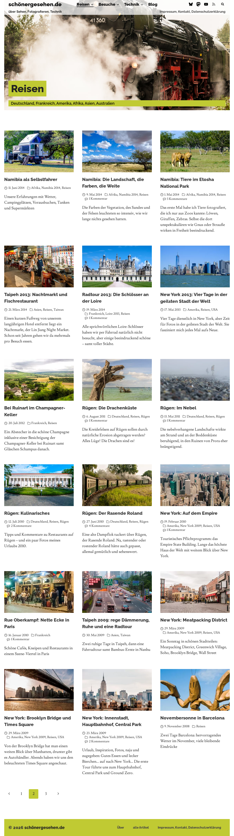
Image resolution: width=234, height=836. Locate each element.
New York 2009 (191, 526)
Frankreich (96, 314)
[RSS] (213, 4)
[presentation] (39, 151)
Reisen (66, 188)
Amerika (193, 310)
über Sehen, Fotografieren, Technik (35, 11)
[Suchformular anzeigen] (223, 4)
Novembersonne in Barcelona (192, 718)
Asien (38, 310)
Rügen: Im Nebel (178, 407)
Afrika (35, 188)
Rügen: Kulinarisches (27, 513)
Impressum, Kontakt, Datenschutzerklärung (193, 12)
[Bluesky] (191, 4)
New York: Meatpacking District (193, 620)
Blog (152, 4)
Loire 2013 (112, 314)
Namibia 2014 (51, 188)
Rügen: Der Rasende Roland (112, 513)
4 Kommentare (99, 526)
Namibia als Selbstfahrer (30, 179)
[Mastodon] (198, 4)
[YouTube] (206, 4)
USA (214, 310)
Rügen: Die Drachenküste (109, 407)
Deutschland (120, 417)
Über (120, 827)
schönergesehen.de (44, 827)
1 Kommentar (98, 199)
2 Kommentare (21, 526)
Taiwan (59, 310)
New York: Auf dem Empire (188, 513)
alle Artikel (141, 827)
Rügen (145, 417)
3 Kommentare (177, 199)
